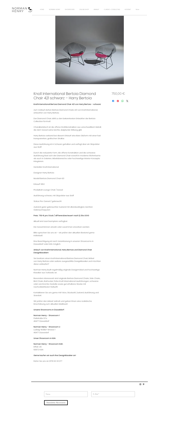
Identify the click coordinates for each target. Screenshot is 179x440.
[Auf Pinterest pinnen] (117, 101)
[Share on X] (127, 101)
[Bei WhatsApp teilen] (122, 101)
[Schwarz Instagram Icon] (140, 384)
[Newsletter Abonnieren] (56, 402)
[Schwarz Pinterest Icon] (143, 384)
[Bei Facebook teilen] (113, 101)
